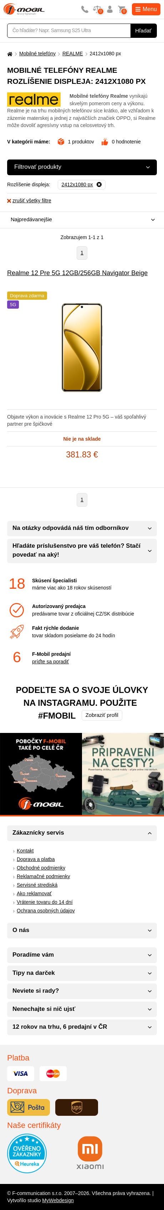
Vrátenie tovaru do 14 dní (45, 902)
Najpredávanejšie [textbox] (31, 219)
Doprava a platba (36, 859)
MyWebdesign (57, 1200)
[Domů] (8, 53)
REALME (72, 53)
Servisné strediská (37, 885)
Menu (146, 9)
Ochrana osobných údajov (46, 910)
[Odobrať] (81, 184)
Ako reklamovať (34, 893)
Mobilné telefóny (37, 53)
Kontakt (25, 851)
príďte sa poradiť (50, 661)
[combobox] (80, 220)
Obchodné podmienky (41, 868)
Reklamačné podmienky (43, 876)
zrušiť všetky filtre (29, 200)
